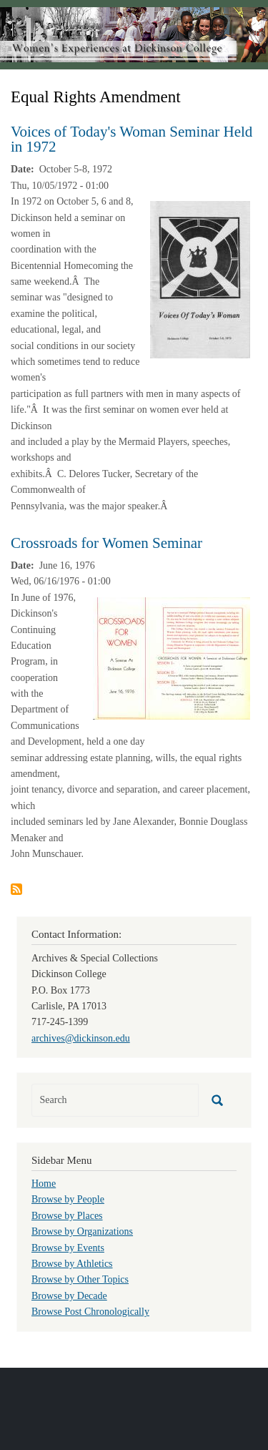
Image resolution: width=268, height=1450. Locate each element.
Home (43, 1183)
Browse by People (67, 1199)
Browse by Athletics (72, 1263)
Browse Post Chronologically (90, 1311)
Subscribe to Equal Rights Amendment (16, 889)
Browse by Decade (69, 1295)
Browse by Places (67, 1215)
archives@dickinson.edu (80, 1038)
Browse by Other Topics (80, 1279)
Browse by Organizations (82, 1231)
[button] (200, 278)
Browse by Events (67, 1248)
